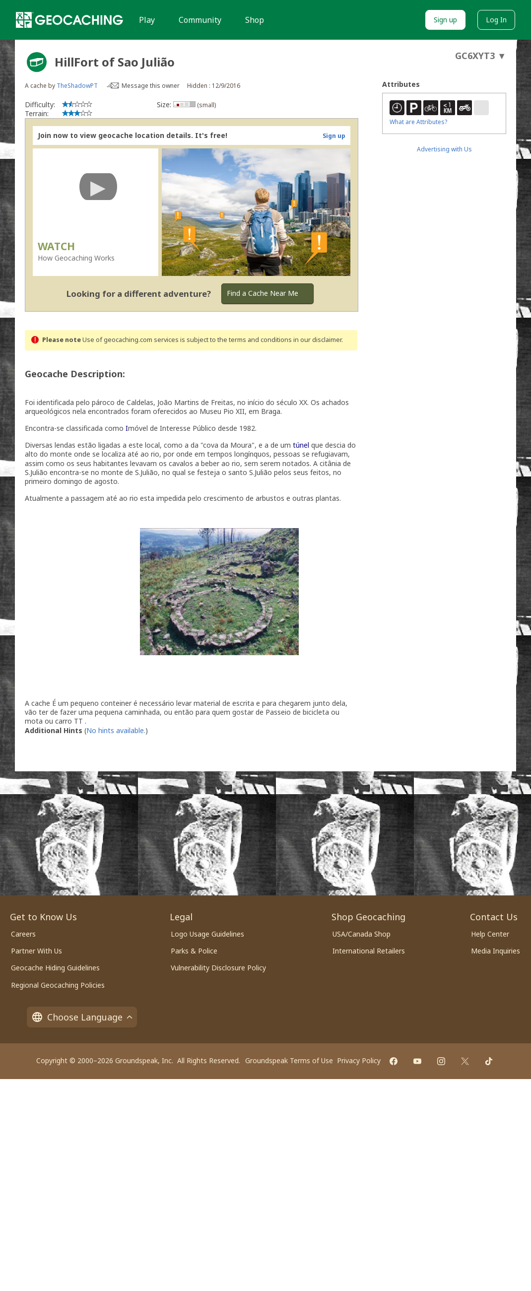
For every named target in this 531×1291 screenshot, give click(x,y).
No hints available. (115, 730)
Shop (254, 19)
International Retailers (368, 950)
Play (147, 19)
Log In (496, 19)
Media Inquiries (495, 950)
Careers (23, 934)
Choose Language (82, 1017)
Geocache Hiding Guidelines (55, 967)
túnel (301, 445)
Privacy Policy (359, 1060)
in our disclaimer (317, 340)
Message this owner (151, 85)
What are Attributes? (418, 122)
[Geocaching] (69, 20)
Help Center (490, 934)
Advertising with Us (444, 149)
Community (200, 19)
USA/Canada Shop (361, 934)
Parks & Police (194, 950)
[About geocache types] (37, 62)
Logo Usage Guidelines (207, 934)
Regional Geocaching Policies (58, 985)
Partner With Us (36, 950)
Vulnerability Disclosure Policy (218, 967)
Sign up (445, 19)
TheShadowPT (77, 85)
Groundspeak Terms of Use (289, 1060)
